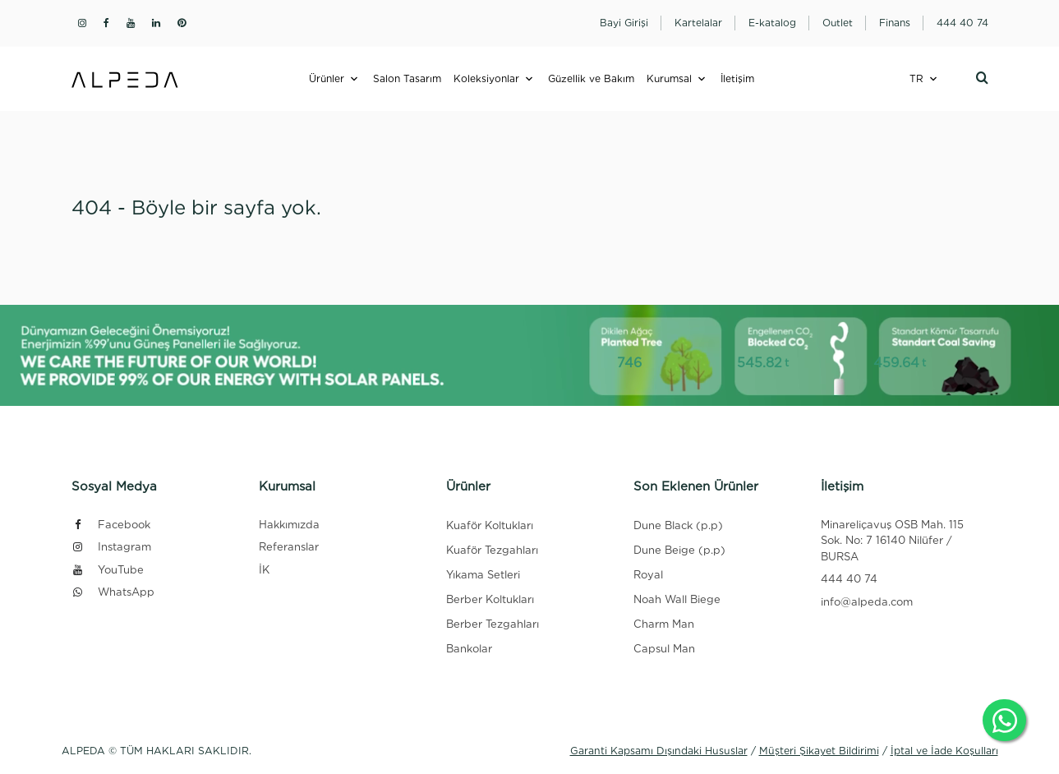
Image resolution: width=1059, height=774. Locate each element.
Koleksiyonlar (486, 78)
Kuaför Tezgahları (492, 550)
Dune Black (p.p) (678, 525)
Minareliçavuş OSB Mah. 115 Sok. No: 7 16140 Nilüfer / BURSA (892, 540)
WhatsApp (112, 592)
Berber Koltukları (490, 599)
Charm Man (663, 624)
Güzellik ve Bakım (591, 78)
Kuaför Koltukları (489, 525)
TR (916, 78)
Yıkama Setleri (483, 575)
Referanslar (289, 547)
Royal (648, 575)
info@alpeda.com (867, 602)
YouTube (107, 570)
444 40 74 (849, 579)
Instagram (111, 547)
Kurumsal (669, 78)
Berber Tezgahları (492, 624)
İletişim (737, 78)
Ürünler (326, 78)
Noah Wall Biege (677, 599)
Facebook (110, 524)
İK (264, 570)
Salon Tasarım (407, 78)
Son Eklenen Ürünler (695, 486)
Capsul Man (664, 649)
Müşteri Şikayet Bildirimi (819, 750)
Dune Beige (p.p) (679, 550)
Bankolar (469, 649)
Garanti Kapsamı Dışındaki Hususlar (659, 750)
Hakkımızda (289, 524)
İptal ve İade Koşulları (944, 750)
